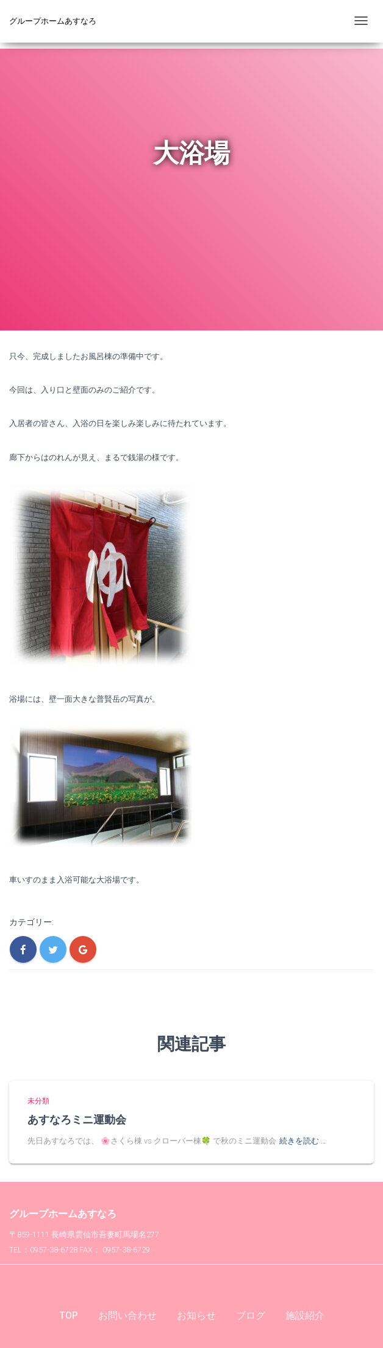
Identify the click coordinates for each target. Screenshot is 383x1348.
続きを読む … (302, 1140)
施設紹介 (304, 1315)
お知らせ (196, 1315)
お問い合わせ (127, 1315)
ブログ (250, 1315)
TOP (68, 1315)
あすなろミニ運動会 (76, 1119)
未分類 (38, 1101)
